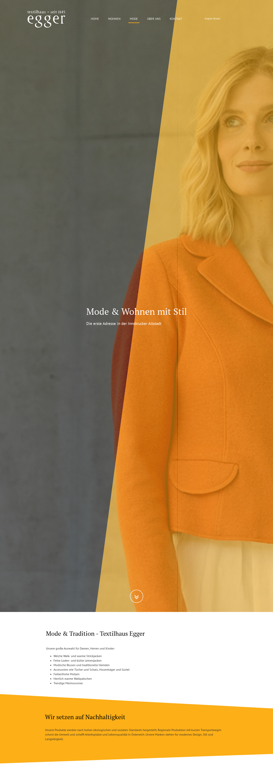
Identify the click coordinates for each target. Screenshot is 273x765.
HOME (95, 19)
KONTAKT (176, 19)
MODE (134, 19)
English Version (212, 18)
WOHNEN (114, 19)
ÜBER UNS (154, 19)
